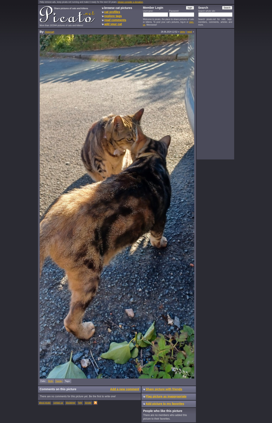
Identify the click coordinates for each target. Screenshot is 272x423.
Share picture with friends (164, 389)
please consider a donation (130, 2)
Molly (50, 381)
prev (182, 31)
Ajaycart (49, 31)
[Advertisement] (215, 94)
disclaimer (70, 402)
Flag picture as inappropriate (166, 396)
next (189, 31)
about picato (45, 402)
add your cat (113, 24)
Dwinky (59, 381)
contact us (58, 402)
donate (88, 402)
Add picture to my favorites (165, 403)
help (80, 402)
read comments (115, 20)
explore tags (113, 16)
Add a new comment (124, 389)
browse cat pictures (118, 8)
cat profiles (112, 12)
